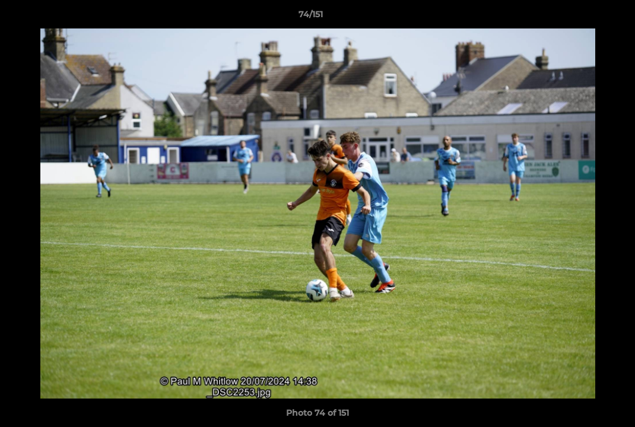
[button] (585, 17)
